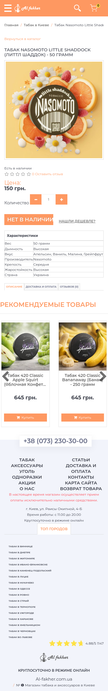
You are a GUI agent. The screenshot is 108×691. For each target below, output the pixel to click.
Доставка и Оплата (41, 286)
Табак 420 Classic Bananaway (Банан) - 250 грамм (82, 380)
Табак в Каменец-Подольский (30, 570)
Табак (27, 459)
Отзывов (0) (69, 286)
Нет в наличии (30, 219)
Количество (16, 202)
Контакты (81, 477)
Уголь (27, 471)
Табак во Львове (20, 637)
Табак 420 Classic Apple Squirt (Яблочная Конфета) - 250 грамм (25, 380)
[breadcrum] (54, 679)
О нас (27, 488)
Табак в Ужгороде (21, 612)
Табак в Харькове (21, 619)
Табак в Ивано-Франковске (28, 564)
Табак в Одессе (19, 588)
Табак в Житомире (22, 558)
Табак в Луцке (19, 576)
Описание (14, 286)
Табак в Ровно (19, 594)
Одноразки (27, 477)
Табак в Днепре (19, 552)
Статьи (81, 459)
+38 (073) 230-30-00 (56, 441)
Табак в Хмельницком (24, 625)
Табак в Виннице (21, 546)
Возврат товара (81, 488)
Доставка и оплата (81, 468)
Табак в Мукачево (21, 582)
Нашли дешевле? (77, 221)
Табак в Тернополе (22, 606)
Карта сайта (81, 483)
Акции (26, 483)
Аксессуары (27, 465)
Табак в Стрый (19, 600)
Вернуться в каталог (22, 39)
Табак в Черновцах (22, 631)
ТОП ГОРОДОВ (53, 529)
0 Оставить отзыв (47, 174)
